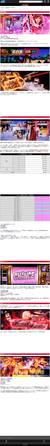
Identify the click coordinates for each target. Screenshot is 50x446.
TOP (3, 7)
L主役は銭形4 (7, 7)
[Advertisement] (25, 106)
